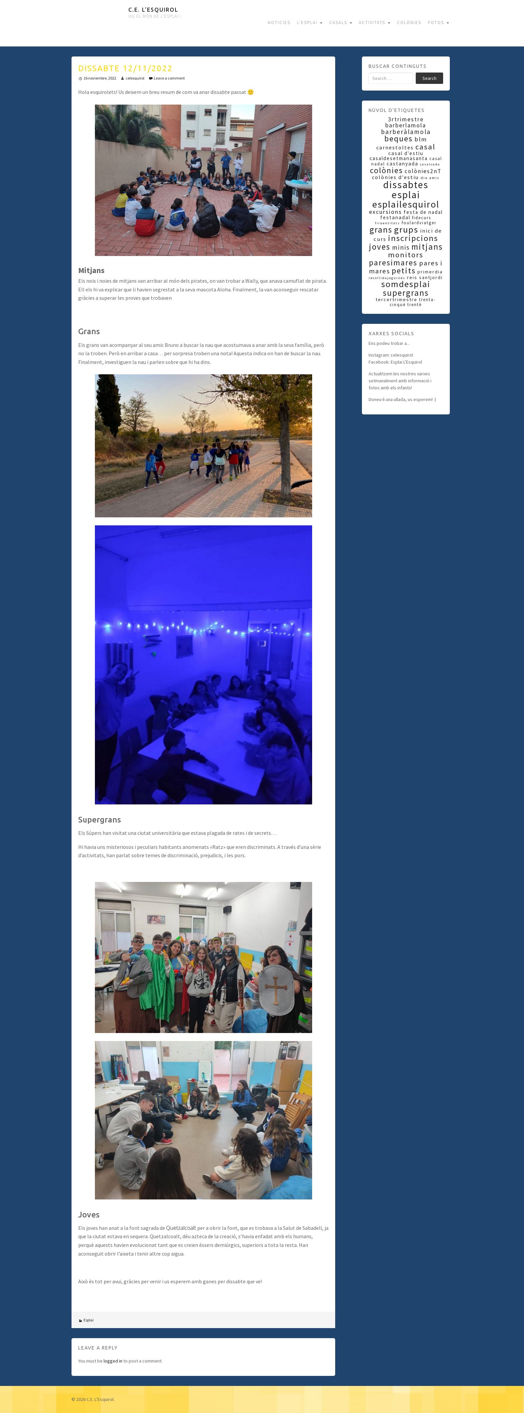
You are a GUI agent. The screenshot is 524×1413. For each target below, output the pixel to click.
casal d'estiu (405, 153)
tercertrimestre (396, 299)
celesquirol (135, 78)
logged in (113, 1361)
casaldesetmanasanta (399, 158)
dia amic (430, 177)
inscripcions (413, 238)
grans (381, 229)
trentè (414, 304)
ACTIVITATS (374, 22)
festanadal (395, 217)
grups (406, 229)
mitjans (427, 246)
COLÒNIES (409, 22)
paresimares (393, 262)
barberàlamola (406, 132)
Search (429, 78)
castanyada (402, 163)
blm (420, 139)
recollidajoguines (387, 278)
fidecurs (421, 218)
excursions (385, 212)
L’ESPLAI (309, 22)
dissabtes (405, 184)
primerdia (430, 272)
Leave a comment (169, 78)
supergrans (406, 292)
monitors (405, 254)
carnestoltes (395, 147)
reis (412, 277)
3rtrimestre (406, 119)
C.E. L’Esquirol (153, 10)
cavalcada (430, 164)
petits (404, 270)
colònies (386, 170)
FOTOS (438, 22)
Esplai (89, 1319)
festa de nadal (423, 212)
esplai (406, 194)
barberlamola (405, 125)
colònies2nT (423, 171)
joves (379, 246)
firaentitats (387, 223)
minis (401, 247)
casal (425, 146)
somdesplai (405, 283)
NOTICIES (279, 22)
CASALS (340, 22)
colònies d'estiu (395, 177)
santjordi (431, 277)
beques (398, 139)
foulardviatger (419, 223)
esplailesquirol (405, 204)
